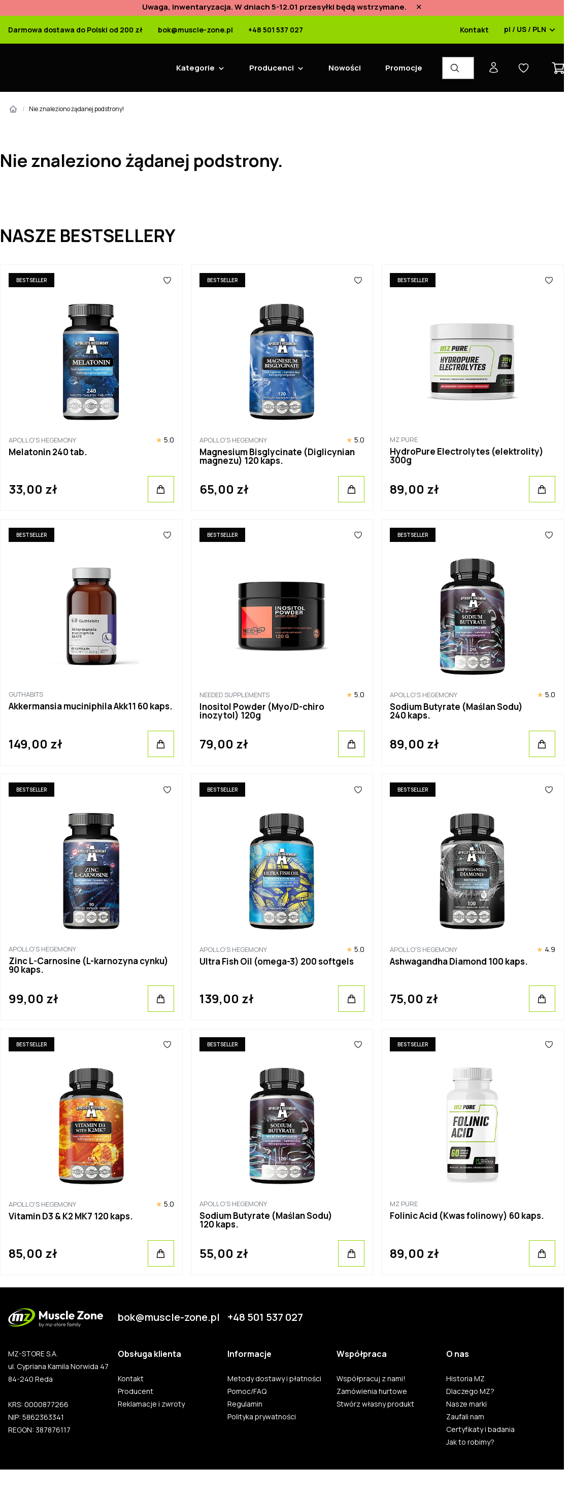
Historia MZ (465, 1378)
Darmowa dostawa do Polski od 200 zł (75, 29)
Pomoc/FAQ (246, 1391)
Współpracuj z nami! (371, 1378)
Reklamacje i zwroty (151, 1404)
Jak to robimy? (470, 1442)
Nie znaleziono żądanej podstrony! (76, 109)
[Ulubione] (167, 280)
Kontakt (474, 29)
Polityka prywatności (261, 1416)
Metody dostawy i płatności (274, 1378)
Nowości (344, 68)
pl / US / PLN (530, 30)
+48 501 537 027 (275, 29)
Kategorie (195, 68)
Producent (135, 1391)
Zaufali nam (465, 1416)
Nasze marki (466, 1404)
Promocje (403, 68)
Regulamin (244, 1404)
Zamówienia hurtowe (372, 1391)
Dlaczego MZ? (470, 1391)
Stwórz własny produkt (375, 1404)
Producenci (271, 68)
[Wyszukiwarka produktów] (458, 68)
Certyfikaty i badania (480, 1429)
